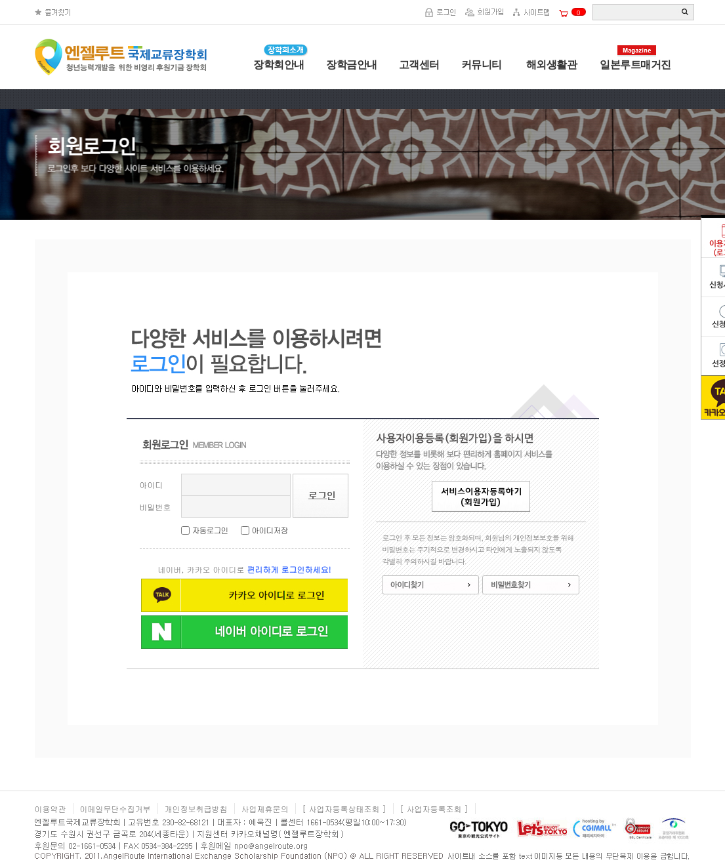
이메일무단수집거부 (115, 808)
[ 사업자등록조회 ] (434, 808)
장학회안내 (278, 64)
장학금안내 (351, 64)
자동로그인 (210, 529)
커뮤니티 (481, 64)
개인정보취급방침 (196, 808)
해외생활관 (550, 64)
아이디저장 (270, 529)
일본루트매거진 (635, 64)
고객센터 (419, 64)
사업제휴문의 (265, 808)
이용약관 (50, 808)
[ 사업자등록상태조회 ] (344, 808)
